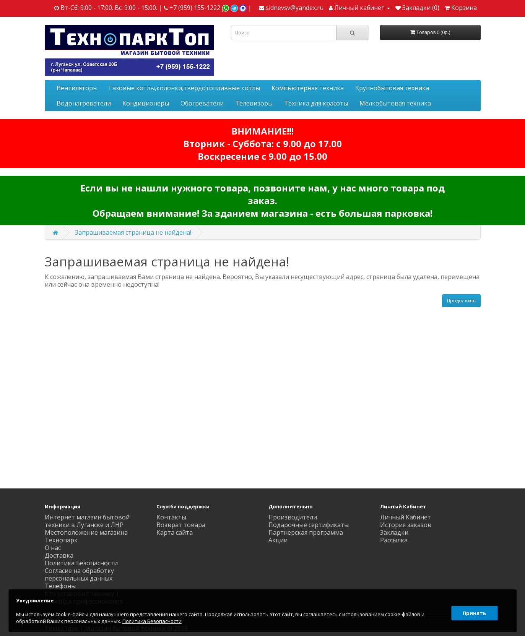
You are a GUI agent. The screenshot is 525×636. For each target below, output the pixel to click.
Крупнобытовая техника (392, 88)
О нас (53, 548)
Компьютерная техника (307, 88)
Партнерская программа (305, 532)
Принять (473, 610)
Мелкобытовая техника (395, 103)
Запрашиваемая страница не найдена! (133, 232)
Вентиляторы (77, 88)
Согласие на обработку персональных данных (79, 574)
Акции (278, 540)
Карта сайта (174, 532)
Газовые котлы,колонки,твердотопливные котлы (184, 88)
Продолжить (461, 300)
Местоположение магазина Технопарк (86, 536)
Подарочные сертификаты (308, 525)
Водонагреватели (84, 103)
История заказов (405, 525)
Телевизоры (254, 103)
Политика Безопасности (81, 563)
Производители (292, 517)
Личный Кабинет (405, 517)
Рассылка (394, 540)
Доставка (59, 555)
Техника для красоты (316, 103)
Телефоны (60, 586)
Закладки (394, 532)
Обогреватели (202, 103)
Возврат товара (180, 525)
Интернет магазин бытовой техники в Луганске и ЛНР (87, 521)
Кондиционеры (145, 103)
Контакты (171, 517)
